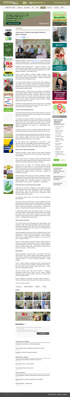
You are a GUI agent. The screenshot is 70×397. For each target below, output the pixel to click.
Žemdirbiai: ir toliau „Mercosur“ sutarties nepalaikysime (28, 344)
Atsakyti (56, 159)
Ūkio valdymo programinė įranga (59, 135)
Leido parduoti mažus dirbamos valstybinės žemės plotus (28, 359)
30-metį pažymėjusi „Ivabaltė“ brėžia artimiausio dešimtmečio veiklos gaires (32, 375)
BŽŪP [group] (62, 7)
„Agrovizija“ (18, 286)
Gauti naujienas (8, 109)
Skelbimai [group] (20, 7)
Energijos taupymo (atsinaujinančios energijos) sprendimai (59, 153)
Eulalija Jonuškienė (28, 286)
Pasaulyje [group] (56, 7)
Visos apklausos (62, 160)
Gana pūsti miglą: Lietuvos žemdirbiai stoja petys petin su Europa (30, 348)
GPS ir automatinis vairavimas (59, 127)
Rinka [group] (37, 7)
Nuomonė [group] (49, 7)
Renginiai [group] (43, 7)
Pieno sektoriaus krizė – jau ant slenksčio (25, 363)
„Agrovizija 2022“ (36, 60)
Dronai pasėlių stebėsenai (58, 144)
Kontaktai (64, 394)
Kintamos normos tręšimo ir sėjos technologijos (59, 131)
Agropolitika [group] (27, 7)
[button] (3, 8)
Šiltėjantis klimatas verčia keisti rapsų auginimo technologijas (29, 379)
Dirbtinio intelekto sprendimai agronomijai (58, 148)
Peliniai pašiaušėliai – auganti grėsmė (24, 383)
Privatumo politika (52, 394)
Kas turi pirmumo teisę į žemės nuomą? (24, 368)
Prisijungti (43, 333)
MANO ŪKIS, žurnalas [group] (10, 7)
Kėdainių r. (37, 286)
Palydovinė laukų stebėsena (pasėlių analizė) (59, 140)
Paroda (44, 286)
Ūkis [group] (33, 7)
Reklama (59, 394)
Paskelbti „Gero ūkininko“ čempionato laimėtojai (26, 352)
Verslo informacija (59, 165)
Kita (55, 156)
